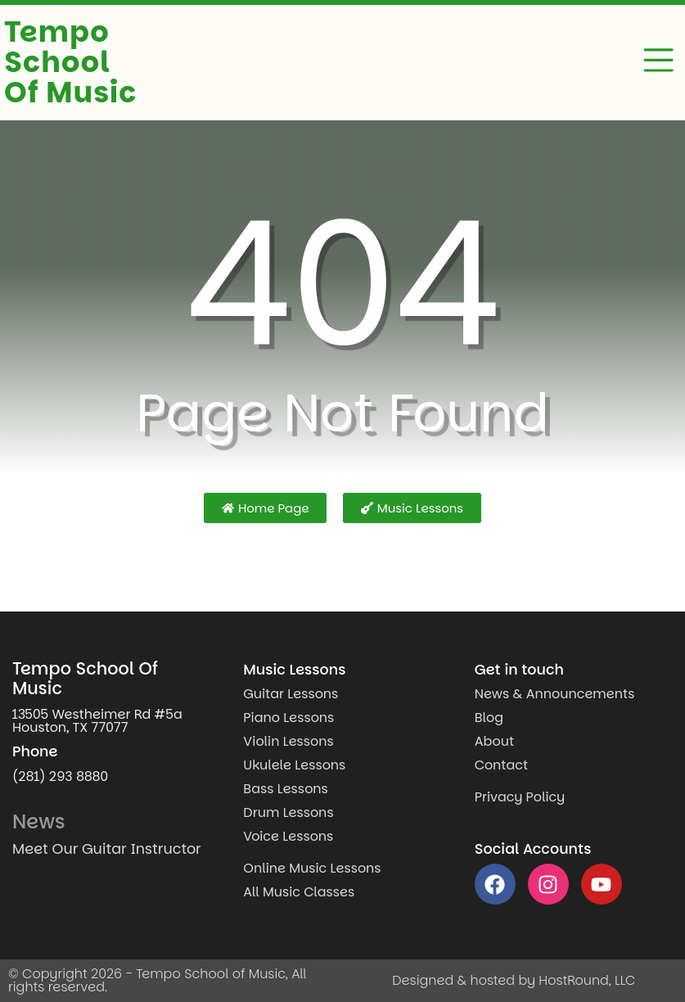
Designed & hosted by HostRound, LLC (513, 980)
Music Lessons (294, 669)
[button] (659, 63)
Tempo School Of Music (70, 61)
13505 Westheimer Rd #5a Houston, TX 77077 (97, 721)
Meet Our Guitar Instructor (106, 849)
